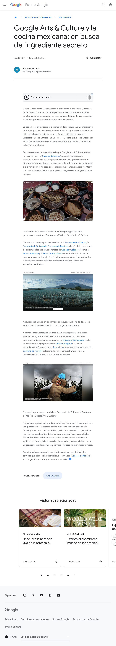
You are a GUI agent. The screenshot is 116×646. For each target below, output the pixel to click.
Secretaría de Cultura (75, 242)
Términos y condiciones (35, 619)
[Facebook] (50, 595)
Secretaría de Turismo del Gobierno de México (45, 246)
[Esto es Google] (15, 17)
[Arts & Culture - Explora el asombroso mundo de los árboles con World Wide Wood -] (80, 538)
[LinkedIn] (58, 595)
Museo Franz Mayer (52, 253)
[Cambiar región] (45, 637)
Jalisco (74, 249)
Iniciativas (64, 17)
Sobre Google (61, 619)
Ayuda (11, 637)
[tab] (41, 575)
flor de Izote (58, 347)
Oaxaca (65, 249)
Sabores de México (51, 156)
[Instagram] (24, 595)
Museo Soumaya (31, 253)
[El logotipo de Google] (11, 610)
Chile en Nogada (64, 343)
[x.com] (33, 595)
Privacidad (11, 619)
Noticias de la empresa (38, 17)
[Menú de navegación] (5, 5)
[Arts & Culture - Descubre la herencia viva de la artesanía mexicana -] (35, 538)
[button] (93, 58)
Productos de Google (86, 619)
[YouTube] (41, 595)
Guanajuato (78, 340)
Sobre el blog (13, 626)
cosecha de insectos (32, 350)
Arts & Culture (52, 475)
